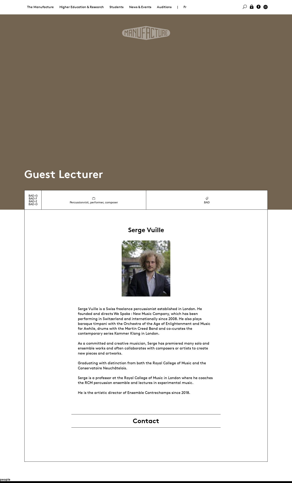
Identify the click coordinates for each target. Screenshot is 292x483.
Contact (146, 421)
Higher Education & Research (81, 7)
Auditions (164, 7)
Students (116, 7)
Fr (185, 7)
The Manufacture (40, 7)
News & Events (140, 7)
